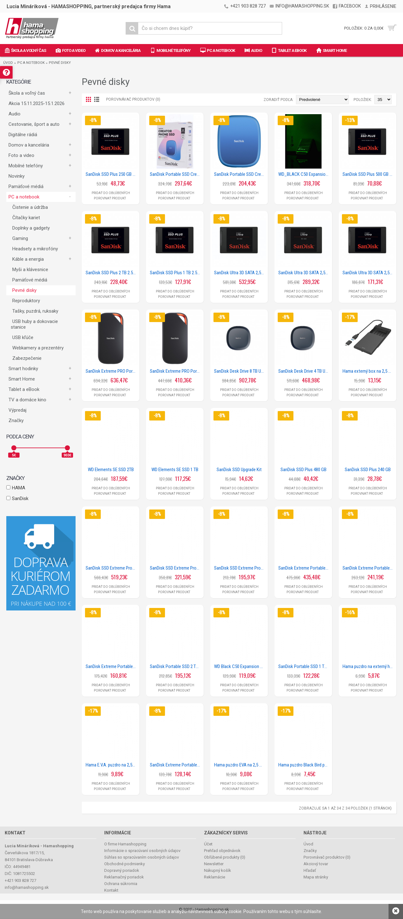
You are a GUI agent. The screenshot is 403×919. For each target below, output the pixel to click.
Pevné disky (60, 63)
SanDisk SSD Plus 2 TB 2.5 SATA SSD (112, 273)
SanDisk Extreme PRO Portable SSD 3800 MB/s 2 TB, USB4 (176, 371)
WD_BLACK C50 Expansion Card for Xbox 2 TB (304, 174)
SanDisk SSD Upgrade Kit (239, 469)
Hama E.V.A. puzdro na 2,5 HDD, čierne (112, 765)
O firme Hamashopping (125, 844)
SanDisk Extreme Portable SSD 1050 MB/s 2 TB (369, 568)
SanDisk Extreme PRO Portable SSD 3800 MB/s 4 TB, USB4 (112, 371)
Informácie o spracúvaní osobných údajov (142, 850)
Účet (208, 844)
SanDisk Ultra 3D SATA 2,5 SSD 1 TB (369, 273)
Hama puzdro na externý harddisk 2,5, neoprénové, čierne (369, 666)
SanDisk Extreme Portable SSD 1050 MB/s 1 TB (112, 666)
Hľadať (310, 870)
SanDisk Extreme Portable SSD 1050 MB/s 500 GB (176, 765)
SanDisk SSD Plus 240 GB (368, 469)
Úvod (8, 63)
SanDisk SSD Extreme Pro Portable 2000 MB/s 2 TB (176, 568)
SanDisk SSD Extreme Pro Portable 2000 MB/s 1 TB (240, 568)
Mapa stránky (316, 877)
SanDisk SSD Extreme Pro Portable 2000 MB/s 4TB (112, 568)
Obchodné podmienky (124, 863)
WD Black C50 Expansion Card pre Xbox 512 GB (240, 666)
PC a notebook (31, 63)
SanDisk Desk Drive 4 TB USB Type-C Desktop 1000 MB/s (304, 371)
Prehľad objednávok (222, 850)
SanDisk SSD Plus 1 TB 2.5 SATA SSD (176, 273)
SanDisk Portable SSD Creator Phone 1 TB (240, 174)
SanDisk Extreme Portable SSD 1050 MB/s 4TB (304, 568)
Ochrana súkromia (120, 883)
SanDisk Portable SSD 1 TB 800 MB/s (304, 666)
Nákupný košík (217, 870)
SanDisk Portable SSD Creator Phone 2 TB (176, 174)
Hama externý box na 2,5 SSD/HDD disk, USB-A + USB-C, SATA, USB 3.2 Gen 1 (369, 371)
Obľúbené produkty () (224, 857)
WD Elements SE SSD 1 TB (174, 469)
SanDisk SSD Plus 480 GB (303, 469)
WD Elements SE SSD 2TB (111, 469)
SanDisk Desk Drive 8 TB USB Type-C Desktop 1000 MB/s (240, 371)
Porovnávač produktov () (327, 857)
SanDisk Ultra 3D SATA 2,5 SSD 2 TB (304, 273)
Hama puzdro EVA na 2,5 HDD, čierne (240, 765)
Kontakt (111, 890)
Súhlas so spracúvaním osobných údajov (141, 857)
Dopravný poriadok (121, 870)
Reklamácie (214, 877)
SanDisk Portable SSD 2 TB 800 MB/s (176, 666)
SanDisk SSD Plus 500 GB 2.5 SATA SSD (369, 174)
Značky (16, 420)
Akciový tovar (316, 863)
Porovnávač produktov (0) (133, 99)
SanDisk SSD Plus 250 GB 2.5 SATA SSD (112, 174)
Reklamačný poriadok (124, 877)
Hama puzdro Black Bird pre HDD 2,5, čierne (304, 765)
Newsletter (214, 863)
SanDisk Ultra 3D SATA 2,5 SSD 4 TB (240, 273)
